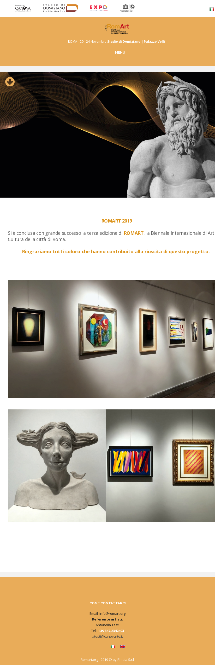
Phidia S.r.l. (126, 659)
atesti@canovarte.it (107, 636)
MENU (120, 52)
